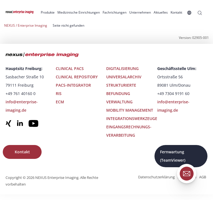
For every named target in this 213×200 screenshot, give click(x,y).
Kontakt (22, 151)
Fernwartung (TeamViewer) (172, 156)
